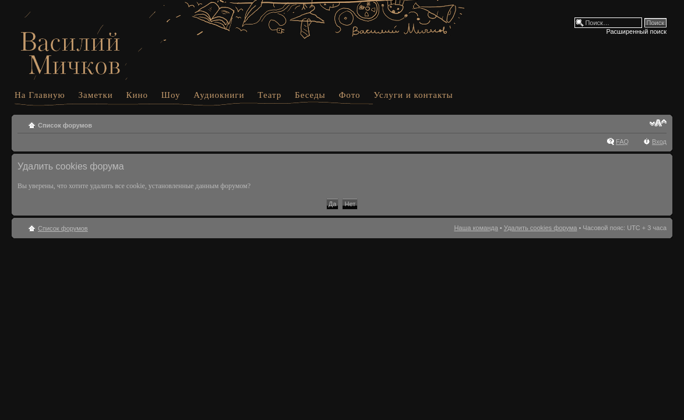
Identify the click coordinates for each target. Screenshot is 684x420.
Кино (137, 95)
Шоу (171, 95)
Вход (659, 141)
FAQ (622, 141)
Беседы (310, 95)
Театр (269, 95)
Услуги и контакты (413, 95)
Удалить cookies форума (540, 227)
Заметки (96, 95)
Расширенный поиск (636, 31)
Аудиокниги (218, 95)
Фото (349, 95)
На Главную (40, 95)
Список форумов (65, 125)
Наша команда (476, 227)
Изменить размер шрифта (658, 123)
